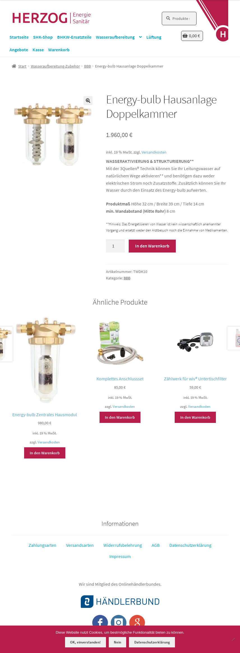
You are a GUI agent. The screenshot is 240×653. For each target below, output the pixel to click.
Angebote (19, 49)
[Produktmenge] (115, 246)
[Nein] (233, 639)
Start (22, 66)
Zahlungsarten (42, 545)
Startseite (19, 37)
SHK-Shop (43, 37)
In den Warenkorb (152, 246)
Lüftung (153, 37)
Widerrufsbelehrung (122, 545)
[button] (88, 100)
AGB (156, 545)
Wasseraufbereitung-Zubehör (55, 66)
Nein (117, 642)
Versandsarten (80, 545)
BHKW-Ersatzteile (74, 37)
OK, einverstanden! (85, 642)
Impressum (120, 556)
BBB (87, 66)
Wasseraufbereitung (115, 37)
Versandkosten (154, 152)
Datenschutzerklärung (190, 545)
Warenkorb (59, 49)
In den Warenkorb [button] (45, 452)
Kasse (38, 49)
